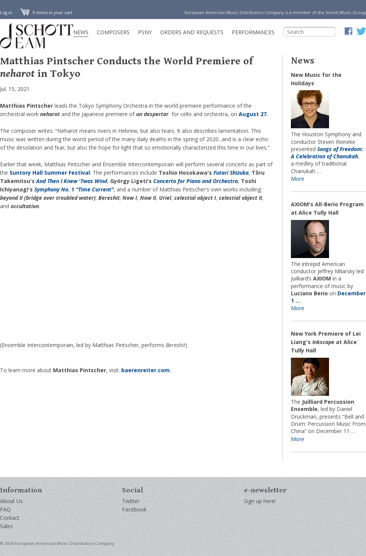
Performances (253, 32)
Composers (113, 32)
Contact (9, 517)
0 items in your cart (46, 12)
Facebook (134, 509)
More (297, 178)
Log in (6, 12)
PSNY (145, 32)
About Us (11, 501)
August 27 (252, 114)
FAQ (5, 509)
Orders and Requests (191, 32)
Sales (6, 526)
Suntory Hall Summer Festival (50, 172)
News (80, 32)
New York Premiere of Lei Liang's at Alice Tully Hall (326, 342)
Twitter (131, 501)
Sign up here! (260, 501)
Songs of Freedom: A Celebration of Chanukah (327, 152)
